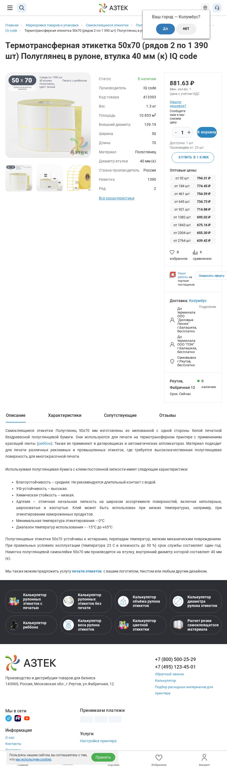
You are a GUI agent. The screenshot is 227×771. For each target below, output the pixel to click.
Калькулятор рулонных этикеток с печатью (27, 601)
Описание (16, 415)
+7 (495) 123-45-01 (175, 667)
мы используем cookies (33, 759)
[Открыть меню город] (205, 7)
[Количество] (182, 132)
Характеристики (64, 415)
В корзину (206, 132)
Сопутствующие (120, 415)
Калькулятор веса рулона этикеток (82, 625)
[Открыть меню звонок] (217, 7)
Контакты (13, 743)
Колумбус (198, 301)
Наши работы (183, 275)
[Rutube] (18, 718)
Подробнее (207, 307)
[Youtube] (27, 718)
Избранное (159, 760)
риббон (44, 443)
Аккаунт (204, 760)
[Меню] (10, 7)
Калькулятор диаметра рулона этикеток (195, 601)
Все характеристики (116, 198)
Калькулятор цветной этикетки (137, 625)
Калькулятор (165, 680)
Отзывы (167, 415)
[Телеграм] (8, 718)
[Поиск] (21, 7)
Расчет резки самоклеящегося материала (196, 625)
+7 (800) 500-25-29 (175, 659)
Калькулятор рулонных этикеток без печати (82, 601)
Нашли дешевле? (178, 104)
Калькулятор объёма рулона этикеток (139, 601)
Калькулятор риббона (27, 625)
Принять (103, 757)
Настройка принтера (98, 740)
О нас (10, 737)
